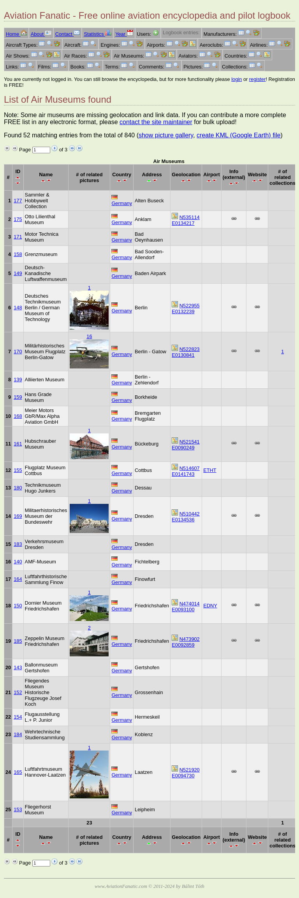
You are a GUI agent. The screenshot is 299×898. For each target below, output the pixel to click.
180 (18, 488)
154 (18, 717)
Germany (121, 203)
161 (18, 444)
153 (18, 809)
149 (18, 273)
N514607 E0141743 (186, 471)
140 (18, 562)
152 (18, 692)
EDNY (210, 606)
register (257, 79)
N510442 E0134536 (186, 517)
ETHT (209, 470)
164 (18, 579)
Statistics (97, 34)
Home (16, 34)
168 (18, 416)
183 (18, 544)
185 (18, 641)
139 (18, 379)
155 (18, 470)
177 (18, 200)
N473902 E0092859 (186, 642)
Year (124, 34)
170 (18, 351)
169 (18, 516)
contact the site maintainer (156, 122)
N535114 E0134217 (186, 220)
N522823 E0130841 (186, 352)
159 (18, 397)
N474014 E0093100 (186, 606)
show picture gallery (166, 135)
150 (18, 606)
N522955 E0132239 (186, 308)
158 (18, 254)
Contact (67, 34)
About (41, 34)
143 (18, 667)
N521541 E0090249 (186, 445)
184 (18, 734)
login (236, 79)
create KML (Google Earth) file (239, 135)
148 (18, 307)
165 (18, 772)
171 (18, 237)
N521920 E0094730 (186, 773)
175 (18, 219)
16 (89, 336)
